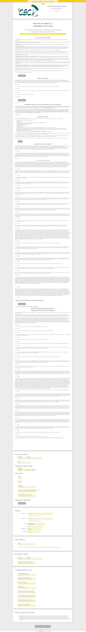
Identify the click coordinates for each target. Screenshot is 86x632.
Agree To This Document (43, 626)
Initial (20, 141)
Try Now (52, 1)
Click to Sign (22, 75)
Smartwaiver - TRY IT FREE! (46, 631)
